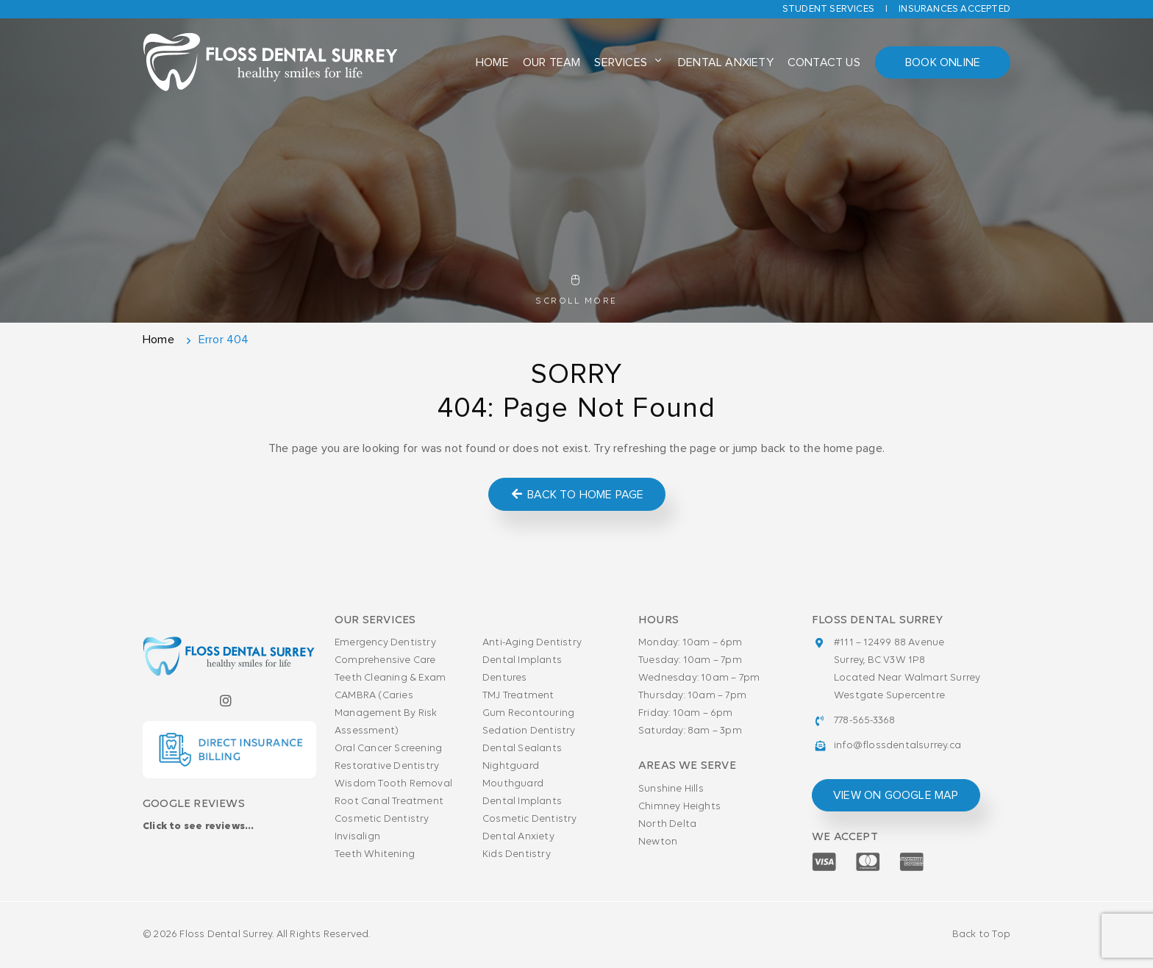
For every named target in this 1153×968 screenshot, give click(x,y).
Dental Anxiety (726, 62)
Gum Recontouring (528, 713)
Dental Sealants (522, 748)
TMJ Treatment (518, 695)
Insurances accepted (954, 9)
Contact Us (824, 62)
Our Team (552, 62)
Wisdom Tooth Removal (393, 783)
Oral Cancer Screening (388, 748)
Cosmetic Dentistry (382, 819)
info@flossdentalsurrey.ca (897, 745)
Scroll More (576, 290)
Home (492, 62)
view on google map (896, 795)
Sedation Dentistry (529, 730)
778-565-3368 (864, 720)
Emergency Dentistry (385, 642)
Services (620, 62)
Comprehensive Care (385, 660)
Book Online (942, 62)
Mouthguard (512, 783)
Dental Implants (522, 660)
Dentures (504, 678)
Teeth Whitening (375, 854)
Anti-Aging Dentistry (532, 642)
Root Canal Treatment (389, 801)
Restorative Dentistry (387, 766)
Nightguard (510, 766)
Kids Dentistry (516, 854)
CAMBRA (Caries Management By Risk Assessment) (386, 713)
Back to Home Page (577, 494)
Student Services (828, 9)
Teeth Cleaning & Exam (390, 678)
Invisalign (357, 836)
